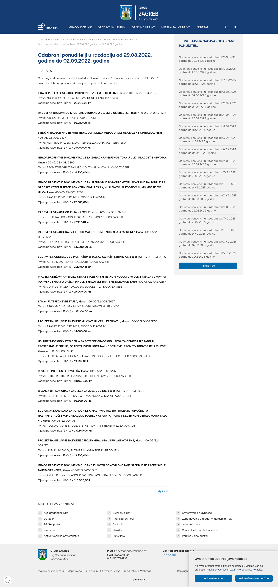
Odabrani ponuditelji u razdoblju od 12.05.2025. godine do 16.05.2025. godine (207, 82)
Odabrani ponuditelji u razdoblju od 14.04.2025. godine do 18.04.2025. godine (207, 128)
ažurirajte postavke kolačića (246, 569)
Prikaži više (208, 265)
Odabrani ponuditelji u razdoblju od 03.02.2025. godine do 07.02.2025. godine (208, 243)
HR (237, 27)
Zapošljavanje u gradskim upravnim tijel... (207, 518)
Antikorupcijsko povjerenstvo (61, 536)
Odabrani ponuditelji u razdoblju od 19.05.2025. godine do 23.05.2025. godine (207, 70)
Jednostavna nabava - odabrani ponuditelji (111, 39)
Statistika (118, 524)
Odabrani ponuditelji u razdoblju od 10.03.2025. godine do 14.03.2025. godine (208, 185)
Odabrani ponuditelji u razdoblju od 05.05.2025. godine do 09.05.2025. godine (208, 93)
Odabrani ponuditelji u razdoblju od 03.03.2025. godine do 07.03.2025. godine (208, 197)
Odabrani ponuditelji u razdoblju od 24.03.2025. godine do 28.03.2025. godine (208, 162)
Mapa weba (75, 571)
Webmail (145, 571)
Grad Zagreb (45, 39)
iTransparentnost (123, 518)
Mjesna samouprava (175, 27)
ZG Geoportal (52, 524)
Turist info (119, 536)
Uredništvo (130, 571)
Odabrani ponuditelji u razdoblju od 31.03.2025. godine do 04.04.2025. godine (207, 151)
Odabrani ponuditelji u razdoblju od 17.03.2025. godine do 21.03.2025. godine (207, 174)
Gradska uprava (143, 27)
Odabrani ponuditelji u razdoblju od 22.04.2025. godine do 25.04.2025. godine (208, 116)
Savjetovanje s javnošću (197, 512)
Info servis (60, 39)
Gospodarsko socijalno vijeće (200, 530)
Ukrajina (118, 530)
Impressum (92, 571)
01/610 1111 (169, 555)
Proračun (49, 530)
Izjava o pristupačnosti (51, 571)
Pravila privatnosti (216, 569)
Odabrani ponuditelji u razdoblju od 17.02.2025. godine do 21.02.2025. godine (207, 220)
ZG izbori (49, 518)
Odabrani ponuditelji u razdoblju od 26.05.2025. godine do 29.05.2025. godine (208, 59)
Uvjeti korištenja (111, 571)
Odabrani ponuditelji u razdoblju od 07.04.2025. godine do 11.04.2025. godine (208, 139)
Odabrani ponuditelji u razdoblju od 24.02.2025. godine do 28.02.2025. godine (208, 208)
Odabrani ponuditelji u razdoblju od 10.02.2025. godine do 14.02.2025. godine (208, 232)
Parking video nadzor (195, 536)
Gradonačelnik (80, 27)
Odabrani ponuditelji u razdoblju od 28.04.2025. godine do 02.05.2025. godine (208, 105)
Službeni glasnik (122, 512)
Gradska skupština (112, 27)
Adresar (202, 27)
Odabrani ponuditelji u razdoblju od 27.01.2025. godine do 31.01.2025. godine (207, 255)
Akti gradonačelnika (56, 512)
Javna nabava (77, 39)
